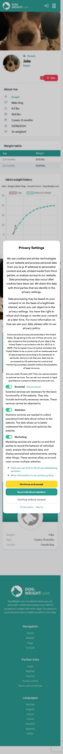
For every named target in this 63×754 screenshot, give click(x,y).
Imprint (39, 507)
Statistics (20, 409)
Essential (28, 386)
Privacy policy (26, 507)
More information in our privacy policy (32, 475)
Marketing (21, 436)
